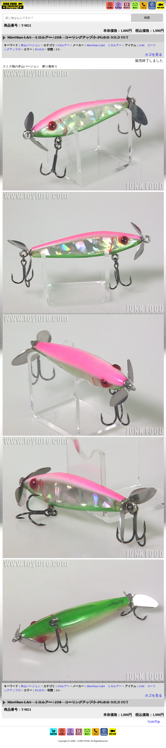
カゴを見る (153, 54)
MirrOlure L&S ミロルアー (104, 45)
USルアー (63, 45)
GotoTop (154, 721)
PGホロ (39, 49)
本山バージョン (30, 45)
